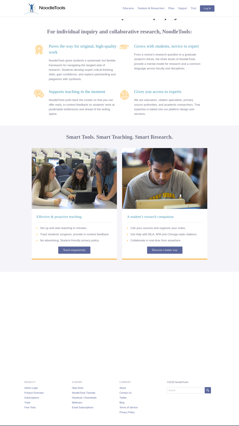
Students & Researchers (151, 8)
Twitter (123, 397)
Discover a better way (165, 351)
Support (182, 8)
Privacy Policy (127, 412)
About (123, 388)
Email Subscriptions (82, 407)
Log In (207, 8)
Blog (122, 402)
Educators (128, 8)
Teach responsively (74, 351)
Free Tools (30, 407)
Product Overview (34, 393)
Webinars (77, 402)
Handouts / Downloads (84, 397)
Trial (193, 8)
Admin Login (31, 388)
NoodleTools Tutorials (83, 393)
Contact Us (126, 393)
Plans (171, 8)
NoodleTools (45, 8)
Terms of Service (129, 407)
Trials (27, 402)
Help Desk (77, 388)
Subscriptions (31, 397)
